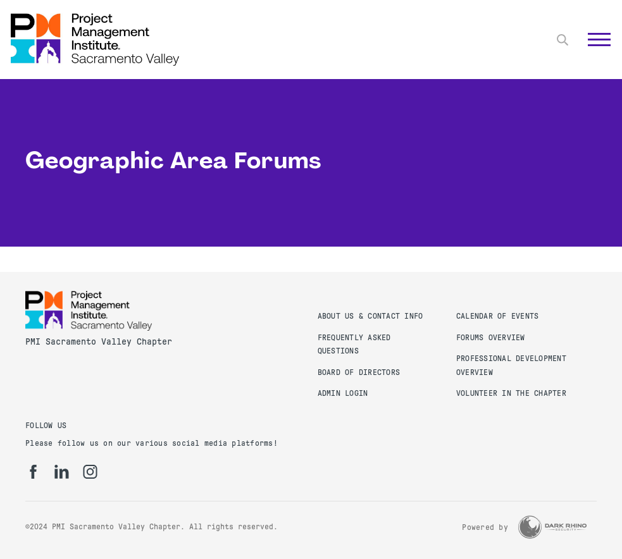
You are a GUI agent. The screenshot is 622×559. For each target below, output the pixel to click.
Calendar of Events (497, 316)
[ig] (90, 472)
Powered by (485, 527)
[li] (62, 472)
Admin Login (343, 393)
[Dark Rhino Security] (552, 527)
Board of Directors (359, 372)
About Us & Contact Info (370, 316)
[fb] (33, 472)
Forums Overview (490, 337)
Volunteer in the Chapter (511, 393)
